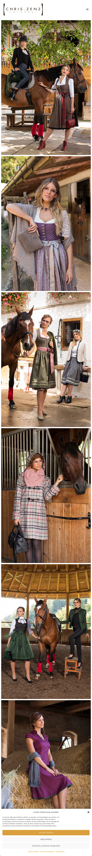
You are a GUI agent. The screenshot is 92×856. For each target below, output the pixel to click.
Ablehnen (46, 839)
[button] (88, 812)
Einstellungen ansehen (46, 846)
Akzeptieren (46, 832)
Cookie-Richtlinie (33, 851)
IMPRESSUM (60, 851)
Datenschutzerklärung (47, 851)
